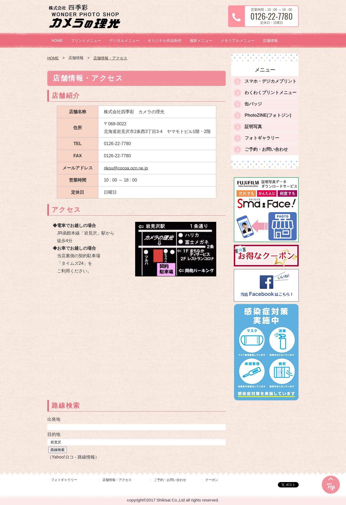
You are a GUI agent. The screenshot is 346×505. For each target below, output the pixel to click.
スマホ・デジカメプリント (271, 81)
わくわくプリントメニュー (271, 92)
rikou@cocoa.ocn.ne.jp (126, 168)
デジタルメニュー (124, 40)
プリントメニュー (86, 40)
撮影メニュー (201, 40)
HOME (57, 40)
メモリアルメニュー (238, 40)
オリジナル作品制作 (165, 40)
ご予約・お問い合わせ (266, 149)
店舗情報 (270, 40)
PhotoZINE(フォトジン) (268, 115)
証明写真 (253, 126)
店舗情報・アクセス (110, 58)
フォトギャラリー (262, 138)
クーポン (211, 480)
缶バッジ (253, 104)
